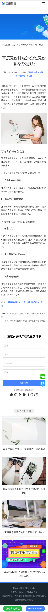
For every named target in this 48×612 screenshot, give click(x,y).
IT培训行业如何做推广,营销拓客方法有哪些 (27, 321)
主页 (14, 45)
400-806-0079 (24, 394)
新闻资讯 (23, 45)
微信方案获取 (13, 608)
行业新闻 (33, 45)
